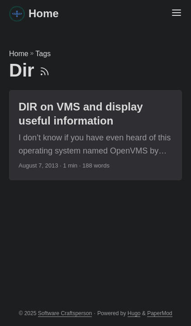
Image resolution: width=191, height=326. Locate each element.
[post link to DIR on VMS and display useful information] (95, 135)
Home (34, 13)
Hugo (134, 313)
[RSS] (44, 70)
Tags (43, 54)
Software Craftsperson (65, 313)
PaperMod (159, 313)
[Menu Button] (176, 13)
